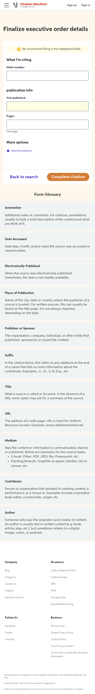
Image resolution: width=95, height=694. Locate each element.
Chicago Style (58, 597)
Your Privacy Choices (62, 646)
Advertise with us (14, 597)
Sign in (85, 5)
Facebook (10, 626)
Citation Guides (59, 577)
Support (9, 591)
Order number (15, 67)
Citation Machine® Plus (63, 570)
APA (53, 584)
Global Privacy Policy (62, 633)
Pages (10, 116)
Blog (7, 570)
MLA (53, 591)
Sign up (72, 5)
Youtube (9, 639)
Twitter (9, 633)
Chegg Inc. (11, 577)
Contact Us (11, 584)
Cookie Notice (58, 639)
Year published (15, 98)
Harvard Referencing (62, 604)
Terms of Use (58, 626)
